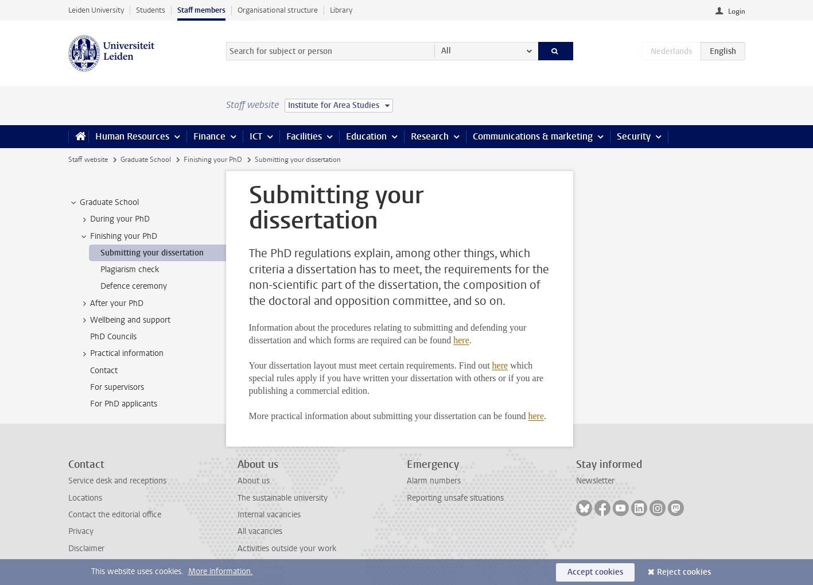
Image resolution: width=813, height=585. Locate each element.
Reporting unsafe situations (455, 498)
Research (430, 136)
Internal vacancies (269, 514)
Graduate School (145, 159)
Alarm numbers (434, 480)
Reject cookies (684, 572)
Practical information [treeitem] (121, 353)
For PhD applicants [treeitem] (123, 403)
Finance (209, 136)
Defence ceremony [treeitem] (133, 286)
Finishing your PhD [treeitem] (118, 236)
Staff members (201, 10)
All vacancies (260, 531)
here (461, 340)
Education (366, 136)
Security (634, 136)
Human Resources (132, 136)
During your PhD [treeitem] (114, 219)
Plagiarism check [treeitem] (129, 269)
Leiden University (96, 10)
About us (254, 480)
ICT (256, 136)
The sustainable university (283, 498)
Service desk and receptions (117, 480)
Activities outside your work (287, 548)
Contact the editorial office (114, 514)
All (446, 50)
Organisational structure (278, 10)
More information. (220, 571)
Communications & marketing (533, 136)
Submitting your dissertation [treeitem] (152, 252)
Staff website (88, 159)
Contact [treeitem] (104, 370)
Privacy (81, 531)
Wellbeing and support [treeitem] (124, 320)
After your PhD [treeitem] (111, 303)
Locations (85, 498)
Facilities (304, 136)
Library (341, 10)
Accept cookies (595, 572)
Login (736, 11)
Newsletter (595, 480)
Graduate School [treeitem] (104, 202)
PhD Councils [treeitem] (113, 336)
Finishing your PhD (213, 159)
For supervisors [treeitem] (117, 387)
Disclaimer (86, 548)
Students (150, 10)
